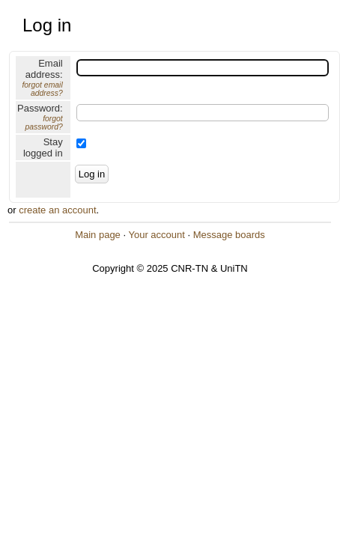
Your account (156, 234)
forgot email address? (42, 89)
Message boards (229, 234)
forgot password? (43, 123)
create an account (57, 210)
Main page (98, 234)
